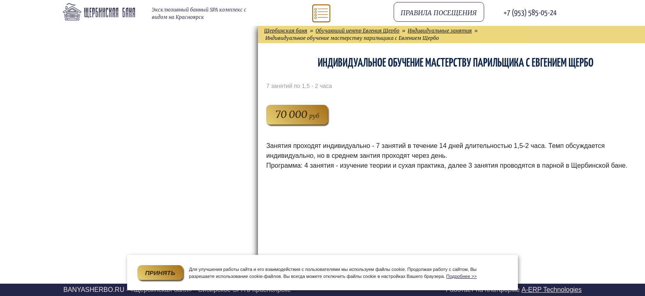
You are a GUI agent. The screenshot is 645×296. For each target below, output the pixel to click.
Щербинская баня (285, 31)
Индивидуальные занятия (440, 31)
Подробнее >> (461, 276)
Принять (160, 272)
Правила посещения (439, 13)
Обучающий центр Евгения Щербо (357, 31)
